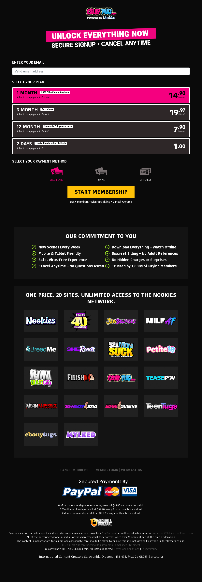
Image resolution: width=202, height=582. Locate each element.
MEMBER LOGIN (106, 470)
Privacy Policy (149, 549)
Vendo (156, 533)
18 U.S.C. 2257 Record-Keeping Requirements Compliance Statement (101, 545)
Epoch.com (186, 533)
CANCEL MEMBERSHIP (76, 470)
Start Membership (101, 192)
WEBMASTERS (131, 470)
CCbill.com (170, 533)
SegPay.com (109, 533)
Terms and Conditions (126, 549)
